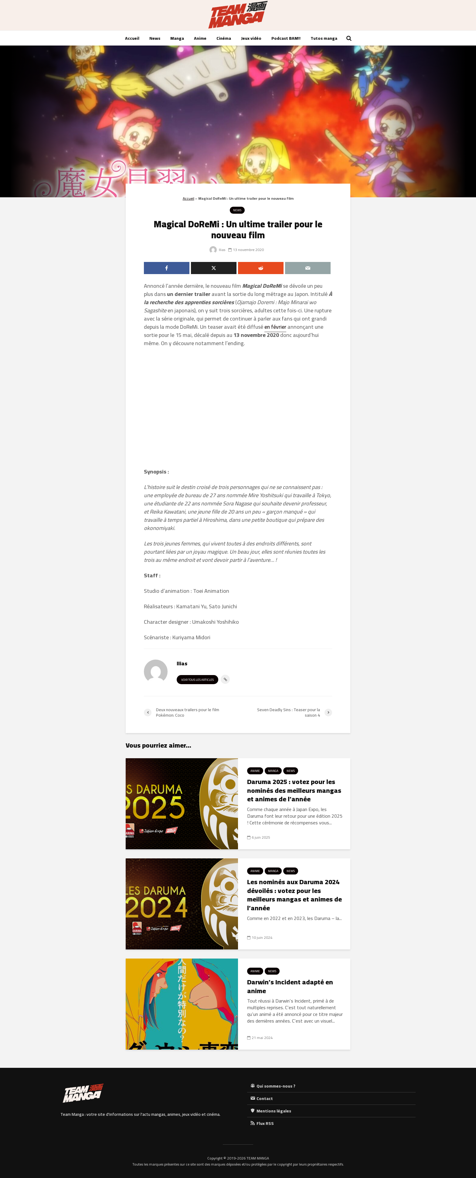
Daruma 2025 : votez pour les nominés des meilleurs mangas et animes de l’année (294, 790)
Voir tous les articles (197, 680)
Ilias (217, 249)
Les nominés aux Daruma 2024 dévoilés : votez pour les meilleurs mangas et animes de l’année (294, 895)
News (154, 38)
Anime (200, 38)
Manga (177, 38)
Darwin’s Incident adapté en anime (290, 986)
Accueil (132, 38)
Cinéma (223, 38)
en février (275, 327)
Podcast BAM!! (286, 38)
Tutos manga (324, 38)
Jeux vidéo (251, 38)
